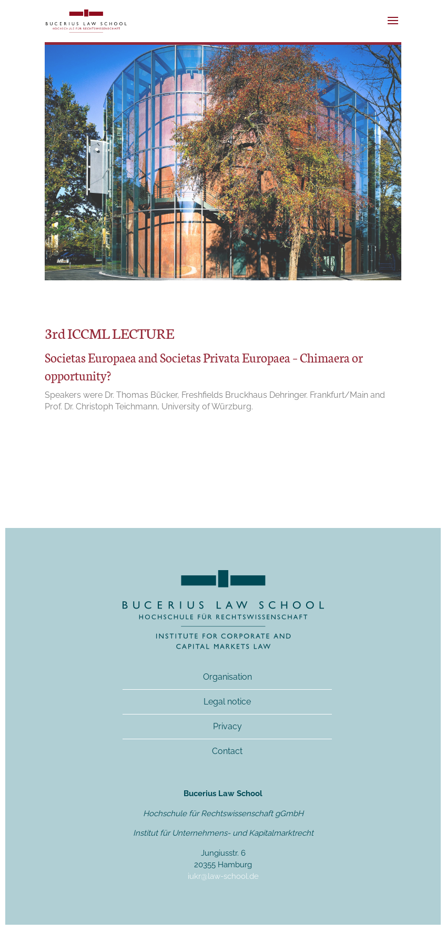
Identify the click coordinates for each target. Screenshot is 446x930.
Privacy (227, 726)
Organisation (227, 677)
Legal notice (227, 702)
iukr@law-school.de (223, 876)
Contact (227, 751)
